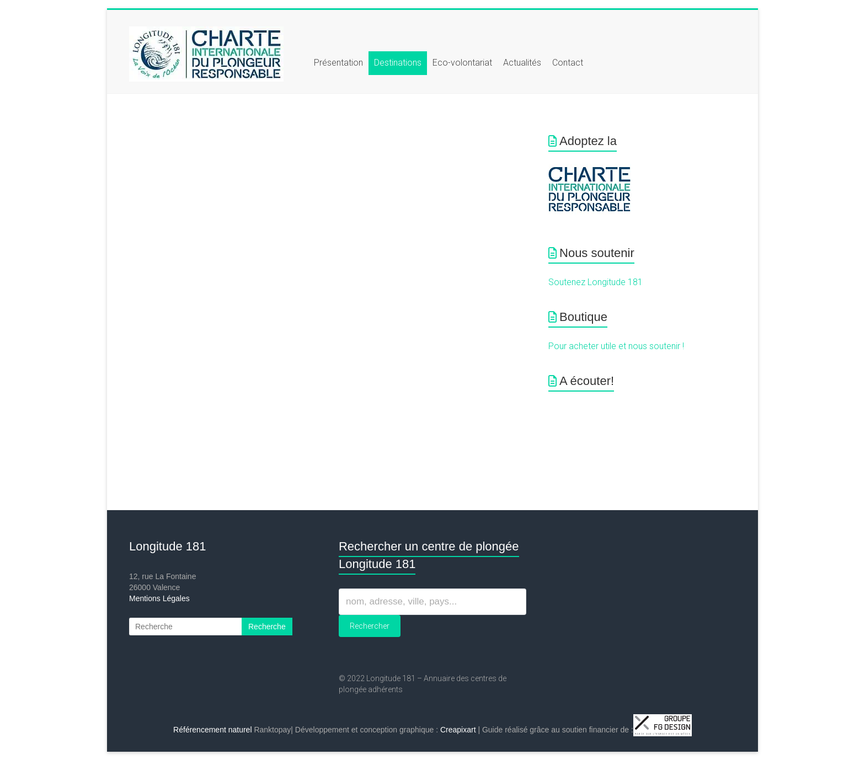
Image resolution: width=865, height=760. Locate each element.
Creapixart (458, 729)
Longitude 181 (167, 546)
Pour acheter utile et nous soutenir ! (616, 346)
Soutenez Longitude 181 (595, 282)
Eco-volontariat (462, 62)
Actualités (522, 62)
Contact (567, 62)
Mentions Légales (159, 598)
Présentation (338, 62)
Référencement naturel (212, 729)
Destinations (397, 62)
